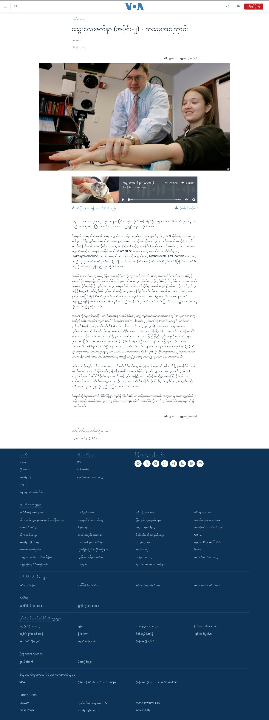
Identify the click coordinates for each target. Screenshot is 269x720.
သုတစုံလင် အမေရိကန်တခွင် (208, 527)
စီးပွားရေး (83, 527)
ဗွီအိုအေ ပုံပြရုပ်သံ (145, 640)
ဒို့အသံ (197, 549)
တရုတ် (22, 484)
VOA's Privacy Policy (148, 702)
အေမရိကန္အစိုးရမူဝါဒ (88, 710)
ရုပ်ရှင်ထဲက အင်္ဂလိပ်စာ (148, 584)
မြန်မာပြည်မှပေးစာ (145, 512)
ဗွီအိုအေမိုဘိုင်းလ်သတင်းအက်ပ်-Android (156, 682)
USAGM (24, 702)
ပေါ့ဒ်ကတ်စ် (83, 469)
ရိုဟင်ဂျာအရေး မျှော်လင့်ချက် (151, 564)
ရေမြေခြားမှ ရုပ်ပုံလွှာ (147, 626)
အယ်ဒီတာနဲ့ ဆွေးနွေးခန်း (31, 512)
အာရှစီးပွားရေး (143, 542)
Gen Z (198, 534)
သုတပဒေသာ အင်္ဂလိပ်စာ (207, 584)
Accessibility (143, 710)
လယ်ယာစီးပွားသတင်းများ (91, 542)
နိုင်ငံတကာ (24, 469)
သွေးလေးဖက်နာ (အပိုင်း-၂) (138, 182)
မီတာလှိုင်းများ (85, 661)
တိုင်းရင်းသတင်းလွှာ (204, 512)
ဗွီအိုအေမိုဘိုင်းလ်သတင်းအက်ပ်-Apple (97, 682)
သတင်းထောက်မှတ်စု (30, 549)
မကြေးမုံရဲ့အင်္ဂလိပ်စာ (88, 584)
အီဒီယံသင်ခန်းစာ (28, 584)
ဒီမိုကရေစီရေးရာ (28, 534)
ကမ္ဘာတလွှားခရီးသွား (146, 527)
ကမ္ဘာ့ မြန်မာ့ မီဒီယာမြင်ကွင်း (33, 564)
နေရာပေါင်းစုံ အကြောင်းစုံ (207, 542)
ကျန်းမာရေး (78, 19)
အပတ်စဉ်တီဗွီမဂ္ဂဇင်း (30, 640)
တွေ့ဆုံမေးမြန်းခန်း (87, 640)
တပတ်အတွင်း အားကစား (90, 534)
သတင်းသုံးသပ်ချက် (29, 527)
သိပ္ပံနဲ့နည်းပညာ (86, 512)
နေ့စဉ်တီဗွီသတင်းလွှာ (30, 626)
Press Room (26, 710)
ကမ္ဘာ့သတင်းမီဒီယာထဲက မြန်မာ (35, 556)
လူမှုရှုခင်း (82, 564)
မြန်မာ (22, 461)
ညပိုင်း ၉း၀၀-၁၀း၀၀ (88, 605)
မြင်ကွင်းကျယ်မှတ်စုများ (148, 519)
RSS (79, 461)
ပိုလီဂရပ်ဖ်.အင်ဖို (144, 633)
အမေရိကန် (25, 476)
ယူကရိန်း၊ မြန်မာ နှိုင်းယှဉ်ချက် (93, 549)
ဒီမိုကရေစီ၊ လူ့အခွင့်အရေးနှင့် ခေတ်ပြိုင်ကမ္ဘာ (41, 519)
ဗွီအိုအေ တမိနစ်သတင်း (206, 626)
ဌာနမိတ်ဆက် (26, 661)
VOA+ (23, 682)
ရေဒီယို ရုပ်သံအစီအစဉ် (31, 633)
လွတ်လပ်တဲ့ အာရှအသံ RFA (92, 702)
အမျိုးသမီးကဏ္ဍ (144, 556)
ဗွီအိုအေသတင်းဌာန (136, 187)
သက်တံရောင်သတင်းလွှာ (206, 556)
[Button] (170, 58)
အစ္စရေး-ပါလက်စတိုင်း (31, 491)
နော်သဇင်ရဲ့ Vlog (203, 633)
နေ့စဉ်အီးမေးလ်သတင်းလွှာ (90, 476)
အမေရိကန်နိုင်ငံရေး (29, 542)
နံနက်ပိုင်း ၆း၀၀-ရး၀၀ (30, 605)
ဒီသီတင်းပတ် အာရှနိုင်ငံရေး (150, 534)
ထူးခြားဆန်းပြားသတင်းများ (91, 556)
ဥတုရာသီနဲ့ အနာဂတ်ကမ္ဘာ (91, 519)
